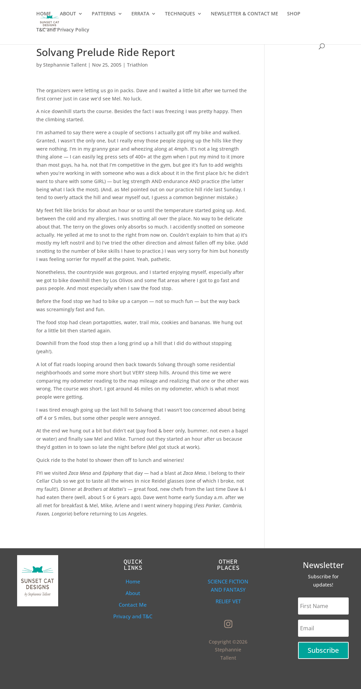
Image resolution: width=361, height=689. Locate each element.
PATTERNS (104, 14)
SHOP (293, 14)
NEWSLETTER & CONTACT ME (244, 14)
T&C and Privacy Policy (62, 30)
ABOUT (68, 14)
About (133, 593)
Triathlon (137, 64)
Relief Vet (228, 601)
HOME (43, 14)
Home (133, 581)
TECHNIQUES (180, 14)
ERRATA (140, 14)
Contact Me (133, 604)
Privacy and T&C (132, 616)
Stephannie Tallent (65, 64)
